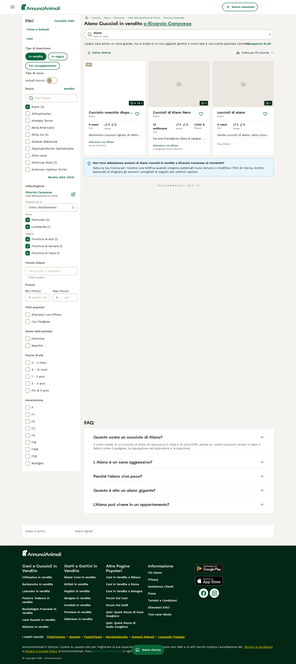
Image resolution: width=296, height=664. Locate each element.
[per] (67, 297)
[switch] (51, 80)
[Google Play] (209, 568)
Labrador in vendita (36, 591)
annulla (69, 88)
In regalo (57, 56)
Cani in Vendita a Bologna (124, 591)
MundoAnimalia (117, 637)
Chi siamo (155, 572)
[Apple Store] (208, 580)
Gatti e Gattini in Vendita (80, 568)
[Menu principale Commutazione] (12, 7)
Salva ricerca (99, 52)
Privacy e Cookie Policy (40, 651)
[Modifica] (73, 194)
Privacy (153, 579)
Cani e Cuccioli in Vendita (39, 568)
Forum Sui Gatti (117, 605)
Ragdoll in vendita (77, 591)
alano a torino (35, 531)
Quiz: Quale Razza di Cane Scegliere (125, 614)
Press (152, 593)
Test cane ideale (160, 614)
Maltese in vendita (35, 627)
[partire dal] (40, 297)
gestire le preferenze (106, 651)
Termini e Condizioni (162, 600)
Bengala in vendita (77, 598)
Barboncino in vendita (37, 584)
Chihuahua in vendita (37, 577)
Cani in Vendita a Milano (123, 577)
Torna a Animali (38, 29)
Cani (30, 38)
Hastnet (74, 637)
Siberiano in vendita (78, 619)
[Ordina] (255, 53)
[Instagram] (214, 593)
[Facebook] (203, 593)
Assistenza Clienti (160, 586)
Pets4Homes (56, 637)
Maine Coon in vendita (80, 577)
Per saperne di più (258, 43)
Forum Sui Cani (116, 598)
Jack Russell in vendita (38, 620)
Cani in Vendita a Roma (122, 584)
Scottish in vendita (77, 605)
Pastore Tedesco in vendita (36, 600)
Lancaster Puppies (171, 637)
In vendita (36, 56)
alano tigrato (84, 531)
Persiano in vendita (78, 612)
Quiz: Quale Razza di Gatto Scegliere (120, 625)
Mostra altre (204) (61, 177)
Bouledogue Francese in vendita (39, 611)
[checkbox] (28, 107)
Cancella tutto (64, 21)
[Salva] (137, 114)
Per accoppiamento (42, 66)
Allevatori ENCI (159, 607)
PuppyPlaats (93, 637)
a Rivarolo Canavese (168, 23)
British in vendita (76, 584)
